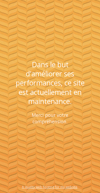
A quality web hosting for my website (49, 187)
